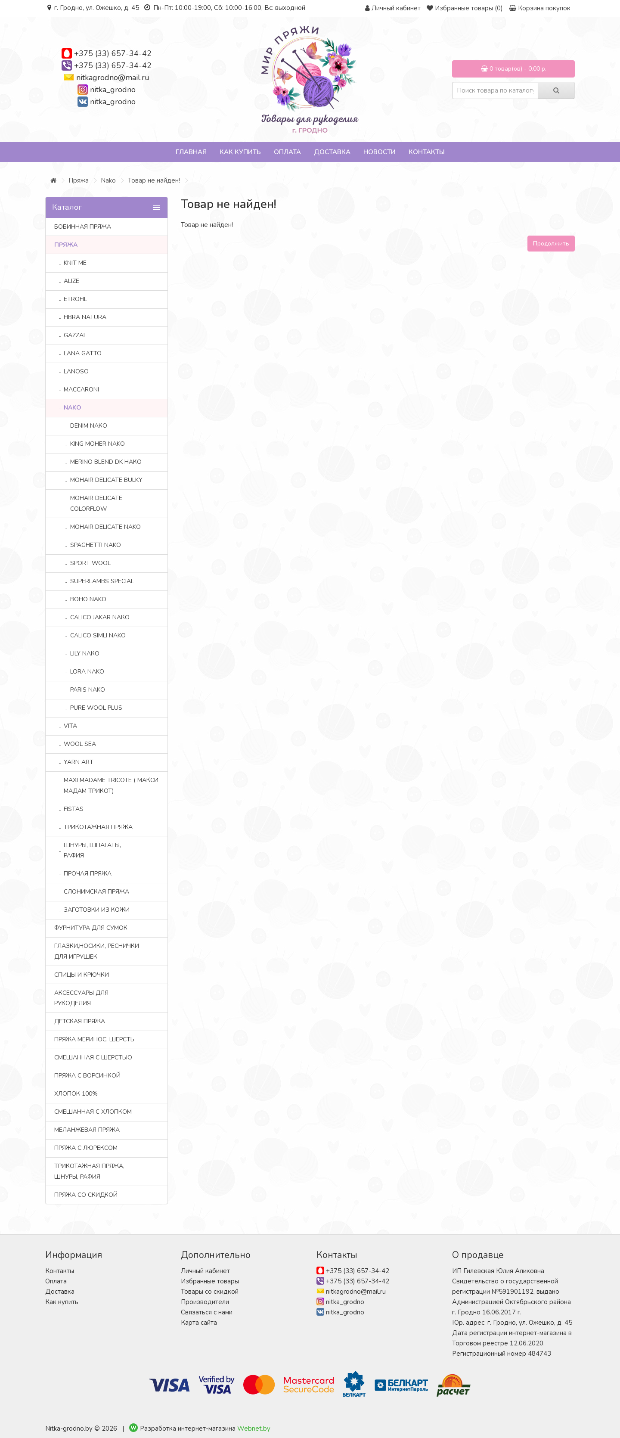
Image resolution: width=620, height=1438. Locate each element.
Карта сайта (199, 1322)
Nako (108, 180)
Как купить (240, 152)
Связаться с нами (206, 1312)
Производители (205, 1302)
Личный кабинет (205, 1271)
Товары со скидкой (210, 1291)
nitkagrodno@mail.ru (112, 77)
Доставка (332, 152)
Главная (191, 152)
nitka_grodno (113, 89)
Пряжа (78, 180)
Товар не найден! (154, 180)
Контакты (427, 152)
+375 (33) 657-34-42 (113, 53)
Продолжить (551, 243)
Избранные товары (210, 1281)
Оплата (287, 152)
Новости (379, 152)
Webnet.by (253, 1428)
